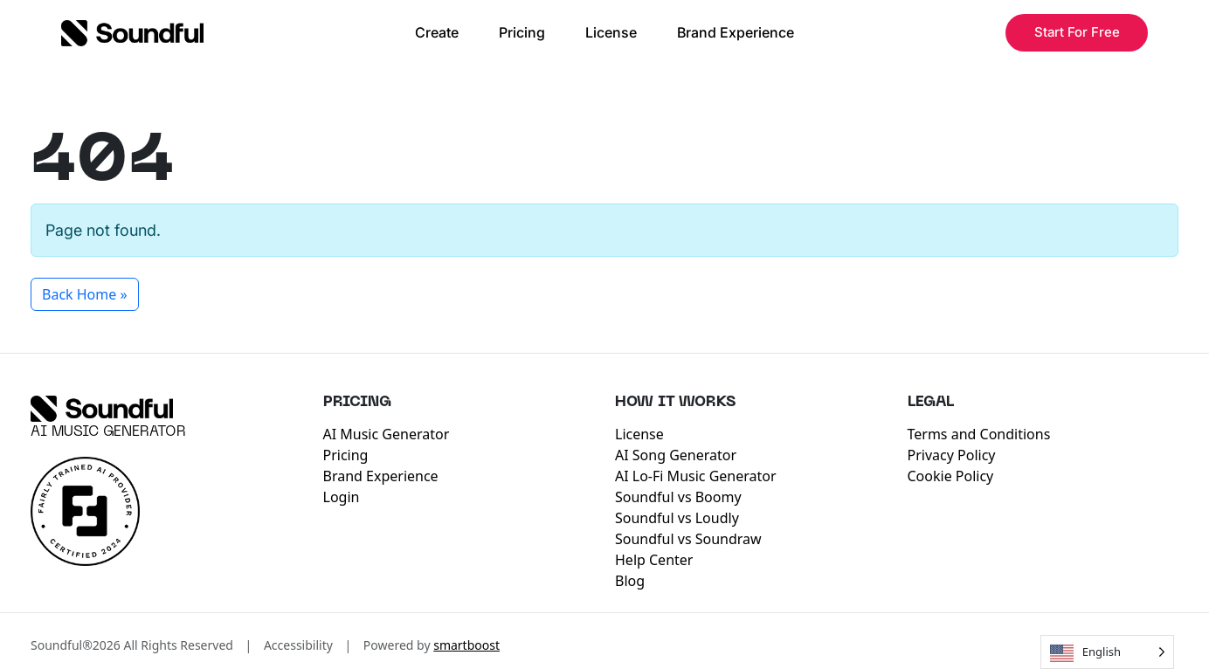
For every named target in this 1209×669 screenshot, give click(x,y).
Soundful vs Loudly (677, 518)
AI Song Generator (675, 455)
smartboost (466, 645)
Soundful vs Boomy (678, 497)
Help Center (654, 559)
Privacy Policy (952, 455)
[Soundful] (102, 409)
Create (437, 32)
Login (341, 497)
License (611, 32)
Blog (630, 580)
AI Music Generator (108, 432)
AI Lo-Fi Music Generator (696, 476)
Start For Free (1077, 32)
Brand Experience (735, 32)
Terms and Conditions (979, 434)
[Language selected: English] (1107, 652)
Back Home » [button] (85, 294)
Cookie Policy (951, 476)
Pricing (522, 32)
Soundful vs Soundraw (688, 538)
